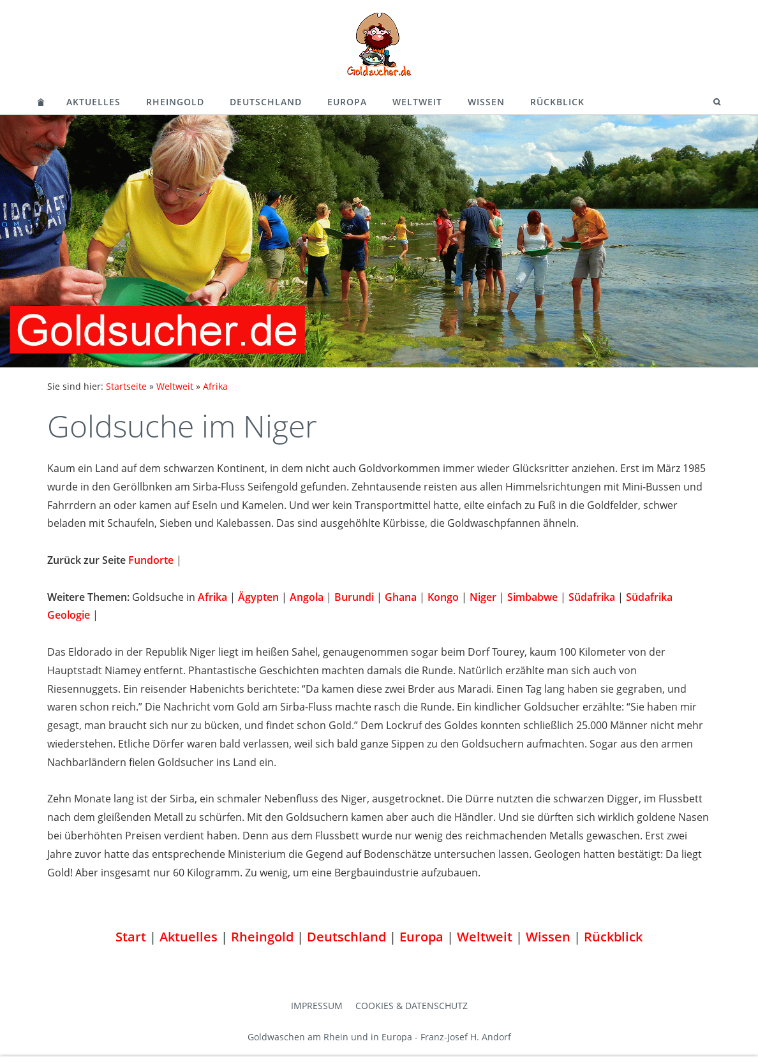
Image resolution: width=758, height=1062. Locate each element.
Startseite (126, 386)
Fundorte (151, 560)
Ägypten (258, 597)
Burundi (354, 597)
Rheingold (175, 102)
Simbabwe (532, 597)
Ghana (401, 597)
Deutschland (266, 102)
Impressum (317, 1005)
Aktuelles (93, 102)
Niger (483, 597)
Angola (306, 597)
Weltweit (417, 102)
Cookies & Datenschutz (411, 1005)
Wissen (486, 102)
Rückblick (557, 102)
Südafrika (591, 597)
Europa (347, 102)
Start (130, 936)
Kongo (443, 597)
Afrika (215, 386)
